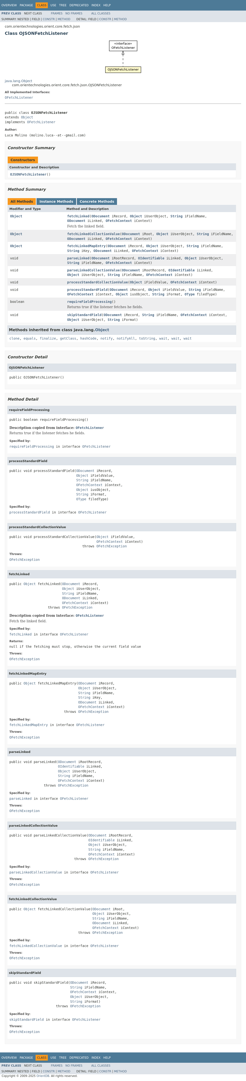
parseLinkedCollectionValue (93, 270)
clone (14, 338)
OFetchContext (119, 221)
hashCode (88, 338)
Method (64, 19)
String (176, 216)
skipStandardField (84, 315)
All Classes (100, 13)
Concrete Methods (97, 201)
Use (53, 5)
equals (30, 338)
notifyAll (126, 338)
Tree (63, 5)
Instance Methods (56, 201)
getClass (68, 338)
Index (96, 5)
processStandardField (87, 290)
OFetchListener (19, 97)
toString (147, 338)
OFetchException (111, 546)
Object (27, 117)
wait (163, 338)
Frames (57, 13)
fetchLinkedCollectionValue (93, 234)
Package (26, 5)
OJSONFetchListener (28, 174)
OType (189, 294)
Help (107, 5)
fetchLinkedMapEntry (86, 246)
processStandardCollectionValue (97, 282)
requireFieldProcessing (89, 302)
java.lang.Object (18, 81)
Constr (49, 19)
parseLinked (78, 258)
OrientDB (43, 1076)
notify (106, 338)
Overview (9, 5)
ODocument (101, 216)
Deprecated (79, 5)
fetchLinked (78, 216)
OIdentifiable (151, 258)
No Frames (73, 13)
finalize (48, 338)
